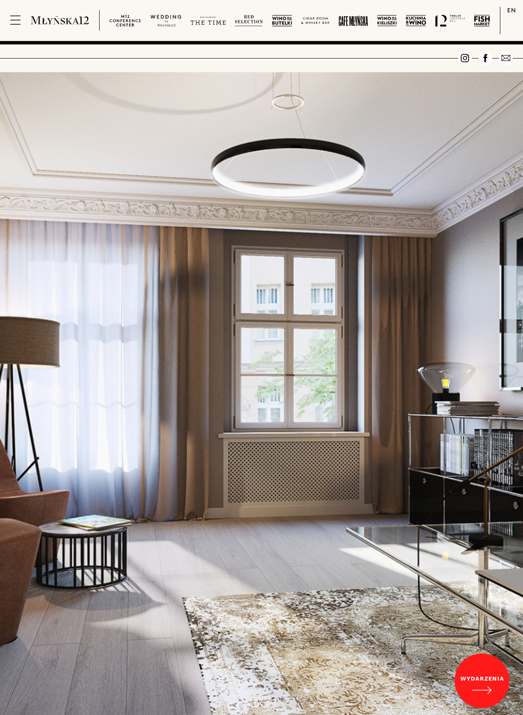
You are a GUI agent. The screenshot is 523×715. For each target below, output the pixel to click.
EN (511, 10)
